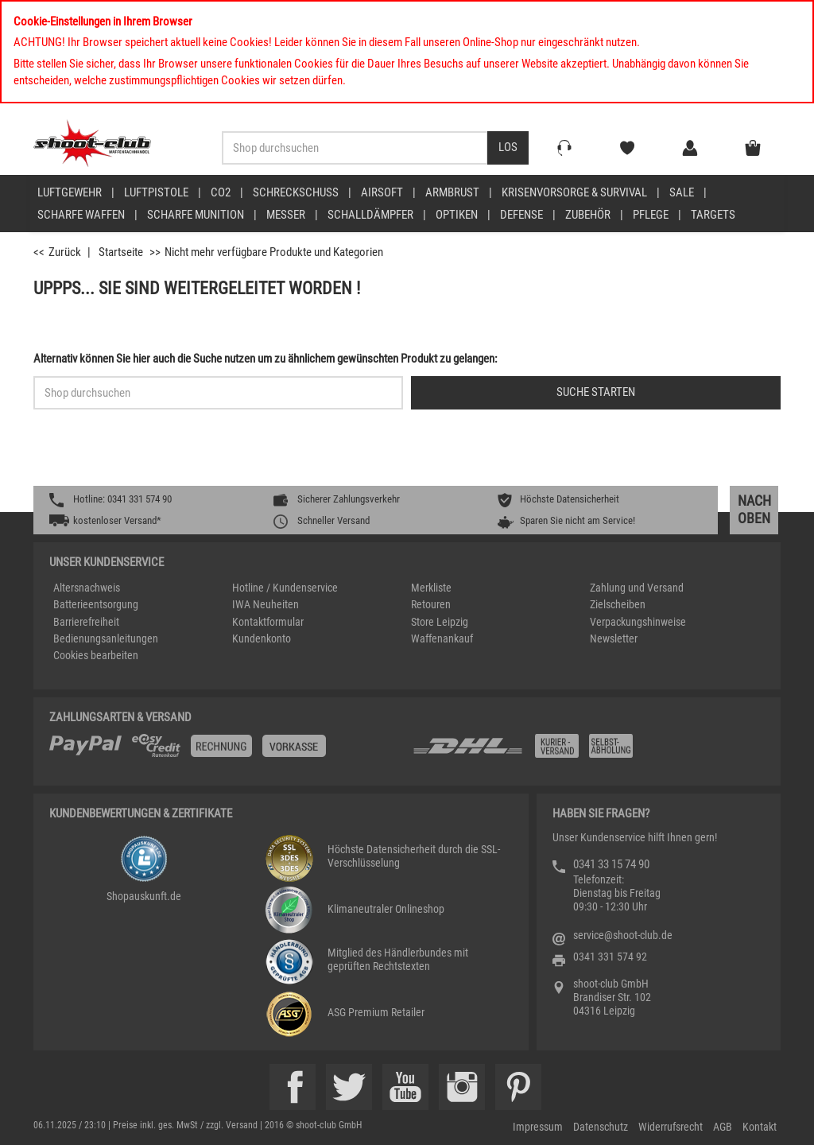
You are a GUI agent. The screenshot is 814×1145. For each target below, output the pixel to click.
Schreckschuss (296, 192)
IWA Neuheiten (265, 604)
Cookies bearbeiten (95, 655)
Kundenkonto (261, 638)
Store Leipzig (439, 621)
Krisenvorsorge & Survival (574, 192)
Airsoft (382, 192)
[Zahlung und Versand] (588, 752)
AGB (722, 1126)
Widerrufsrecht (670, 1126)
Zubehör (587, 215)
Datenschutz (600, 1126)
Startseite (121, 252)
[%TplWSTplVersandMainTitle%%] (226, 751)
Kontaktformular (268, 621)
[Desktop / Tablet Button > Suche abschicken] (508, 148)
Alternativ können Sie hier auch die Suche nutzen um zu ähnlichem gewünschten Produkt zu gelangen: (265, 358)
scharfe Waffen (81, 215)
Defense (521, 215)
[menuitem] (80, 192)
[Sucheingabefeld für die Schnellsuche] (218, 392)
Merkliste (431, 587)
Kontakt (759, 1126)
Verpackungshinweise (638, 621)
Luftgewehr (69, 192)
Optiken (457, 215)
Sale (681, 192)
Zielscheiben (617, 604)
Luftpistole (156, 192)
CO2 (221, 192)
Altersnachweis (86, 587)
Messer (285, 215)
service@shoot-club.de (623, 935)
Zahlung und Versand (637, 587)
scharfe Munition (195, 215)
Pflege (651, 215)
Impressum (538, 1126)
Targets (713, 215)
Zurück (64, 252)
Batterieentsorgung (95, 604)
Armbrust (452, 192)
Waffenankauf (442, 638)
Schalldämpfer (370, 215)
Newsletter (614, 638)
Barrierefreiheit (86, 621)
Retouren (431, 604)
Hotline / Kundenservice (285, 587)
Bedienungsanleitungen (105, 638)
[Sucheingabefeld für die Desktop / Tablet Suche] (355, 148)
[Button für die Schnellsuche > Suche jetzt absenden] (596, 392)
